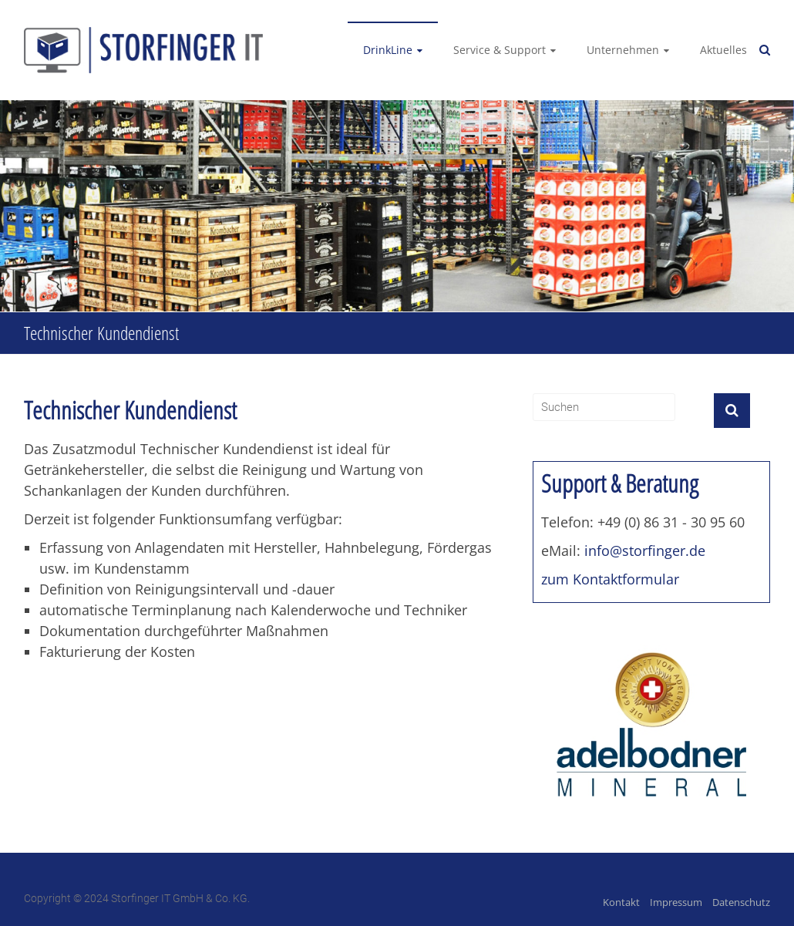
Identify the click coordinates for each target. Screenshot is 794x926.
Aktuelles (723, 49)
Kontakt (621, 902)
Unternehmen (623, 49)
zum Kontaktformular (610, 579)
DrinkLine (387, 49)
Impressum (676, 902)
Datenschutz (741, 902)
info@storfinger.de (644, 550)
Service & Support (499, 49)
